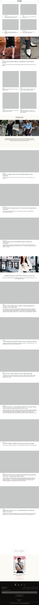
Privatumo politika (27, 587)
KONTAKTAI (24, 588)
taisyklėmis (19, 600)
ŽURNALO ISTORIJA (35, 587)
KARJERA (28, 588)
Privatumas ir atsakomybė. (26, 603)
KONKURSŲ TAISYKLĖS (34, 588)
